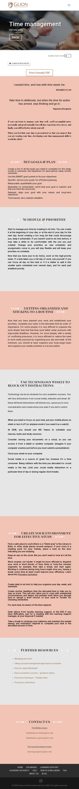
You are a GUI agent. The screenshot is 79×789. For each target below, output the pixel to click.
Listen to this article (19, 63)
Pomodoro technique (27, 574)
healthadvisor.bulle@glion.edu (39, 733)
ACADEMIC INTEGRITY (19, 770)
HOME (20, 767)
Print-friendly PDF (39, 72)
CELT (35, 770)
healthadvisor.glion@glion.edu (39, 738)
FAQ (65, 770)
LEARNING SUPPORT (49, 767)
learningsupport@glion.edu (39, 752)
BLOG (44, 774)
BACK (15, 37)
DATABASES (31, 767)
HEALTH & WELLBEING (50, 770)
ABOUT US (34, 774)
